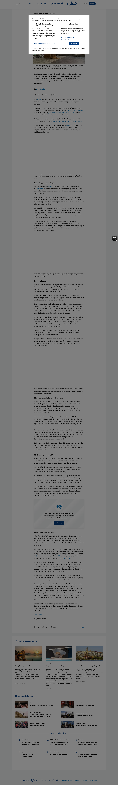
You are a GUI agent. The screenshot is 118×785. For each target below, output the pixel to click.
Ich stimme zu (73, 43)
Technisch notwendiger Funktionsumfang (44, 43)
